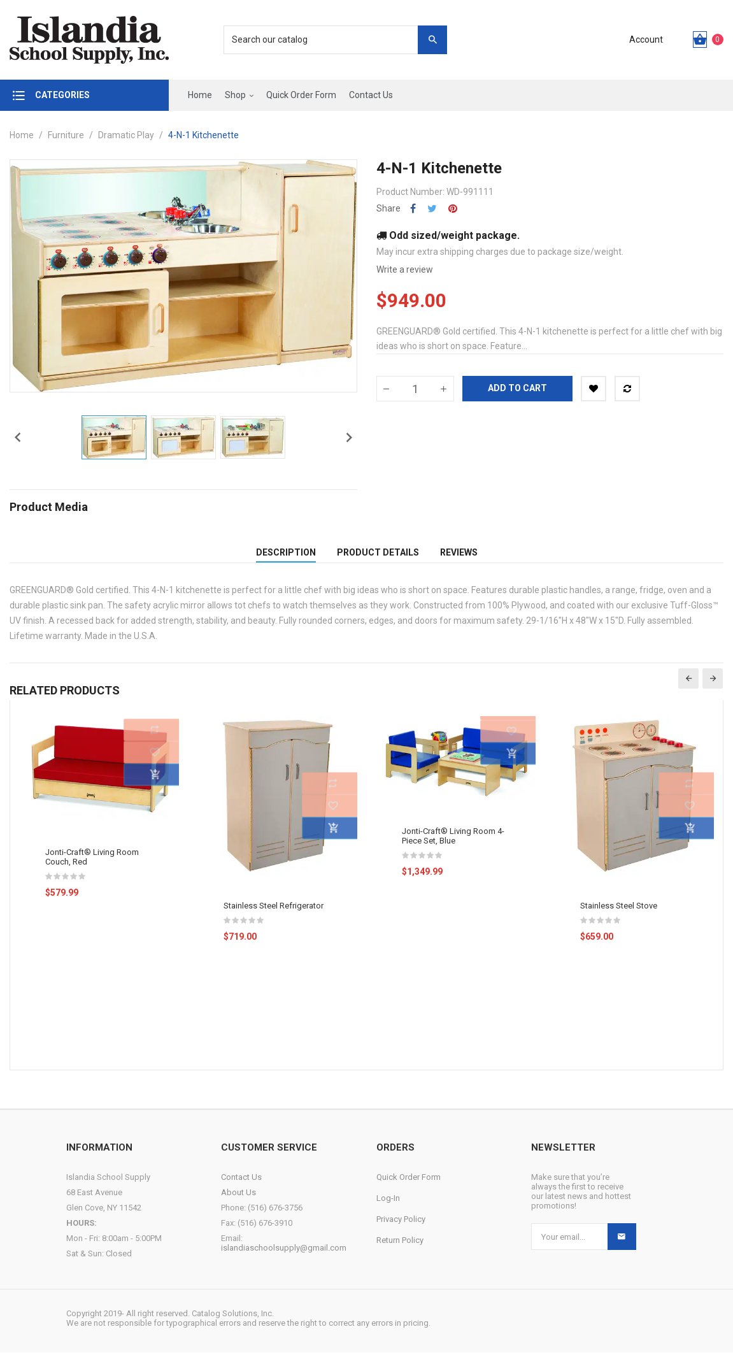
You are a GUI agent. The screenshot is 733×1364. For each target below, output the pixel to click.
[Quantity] (415, 389)
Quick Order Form (408, 1188)
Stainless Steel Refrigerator (274, 917)
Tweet (432, 208)
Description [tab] (286, 558)
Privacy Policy (400, 1230)
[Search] (329, 39)
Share (413, 208)
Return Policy (399, 1251)
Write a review (404, 269)
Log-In (388, 1209)
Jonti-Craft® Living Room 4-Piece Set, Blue (453, 847)
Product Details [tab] (378, 558)
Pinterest (452, 208)
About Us (238, 1204)
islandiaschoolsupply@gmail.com (283, 1259)
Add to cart (517, 388)
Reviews (459, 558)
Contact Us (241, 1188)
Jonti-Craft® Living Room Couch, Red (92, 868)
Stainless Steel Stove (618, 917)
